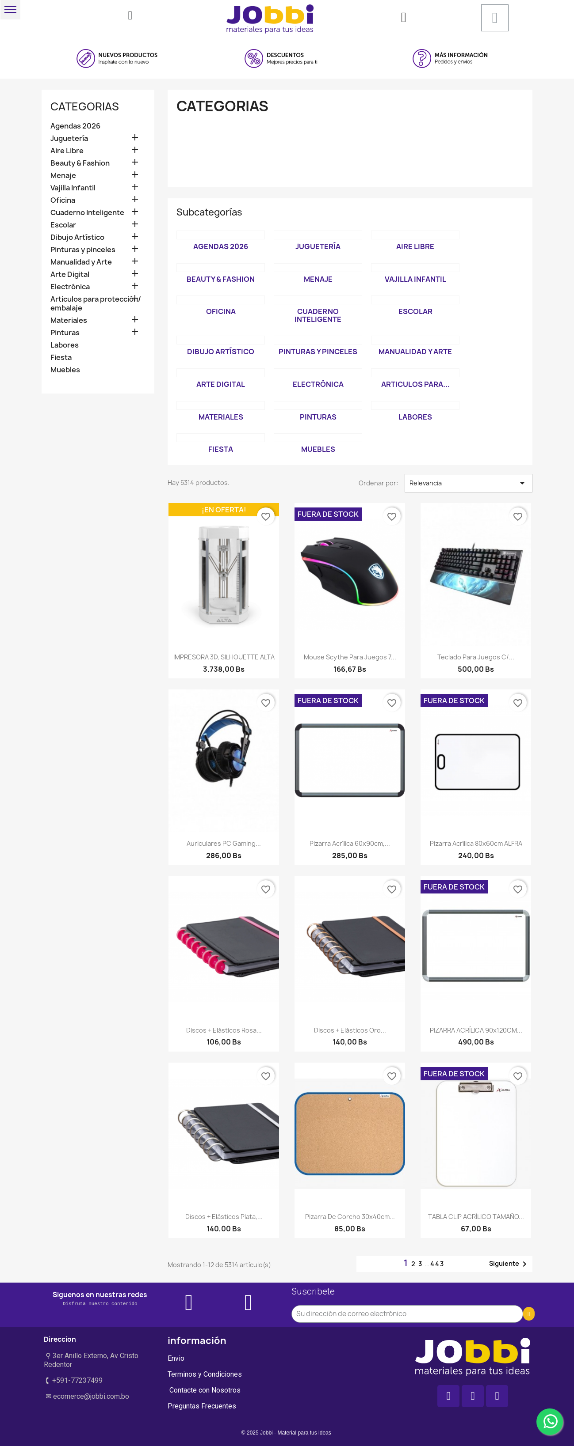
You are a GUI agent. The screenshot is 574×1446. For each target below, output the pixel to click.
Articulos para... (415, 384)
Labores (64, 345)
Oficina (62, 200)
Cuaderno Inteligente (87, 212)
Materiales (68, 320)
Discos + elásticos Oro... (350, 1030)
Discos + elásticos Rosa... (224, 1030)
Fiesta (61, 357)
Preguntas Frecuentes (202, 1406)
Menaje (63, 175)
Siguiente (509, 1264)
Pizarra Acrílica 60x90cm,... (350, 843)
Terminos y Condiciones (205, 1374)
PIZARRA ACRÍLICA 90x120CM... (476, 1030)
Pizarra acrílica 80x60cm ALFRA (476, 843)
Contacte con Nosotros (204, 1390)
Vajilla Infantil (73, 188)
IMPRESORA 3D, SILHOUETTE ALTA (224, 657)
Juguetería (69, 138)
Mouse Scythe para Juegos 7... (350, 657)
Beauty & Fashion (80, 163)
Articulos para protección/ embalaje (95, 304)
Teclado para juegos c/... (475, 657)
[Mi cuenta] (403, 17)
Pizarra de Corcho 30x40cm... (350, 1216)
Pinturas (65, 332)
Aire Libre (67, 150)
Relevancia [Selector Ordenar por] (468, 483)
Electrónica (70, 286)
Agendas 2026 (75, 126)
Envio (176, 1358)
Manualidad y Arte (81, 262)
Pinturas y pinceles (82, 249)
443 (437, 1264)
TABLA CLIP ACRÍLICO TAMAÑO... (476, 1216)
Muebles (65, 370)
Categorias (84, 106)
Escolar (63, 225)
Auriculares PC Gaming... (224, 843)
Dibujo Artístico (77, 237)
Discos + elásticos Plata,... (224, 1216)
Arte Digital (69, 274)
